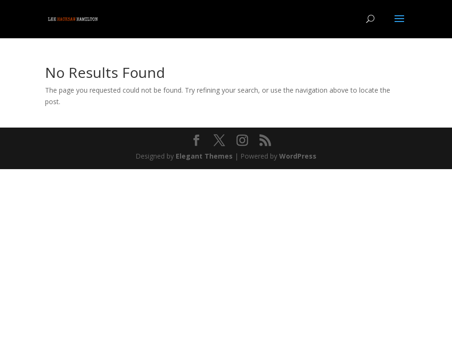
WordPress (297, 156)
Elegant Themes (204, 156)
